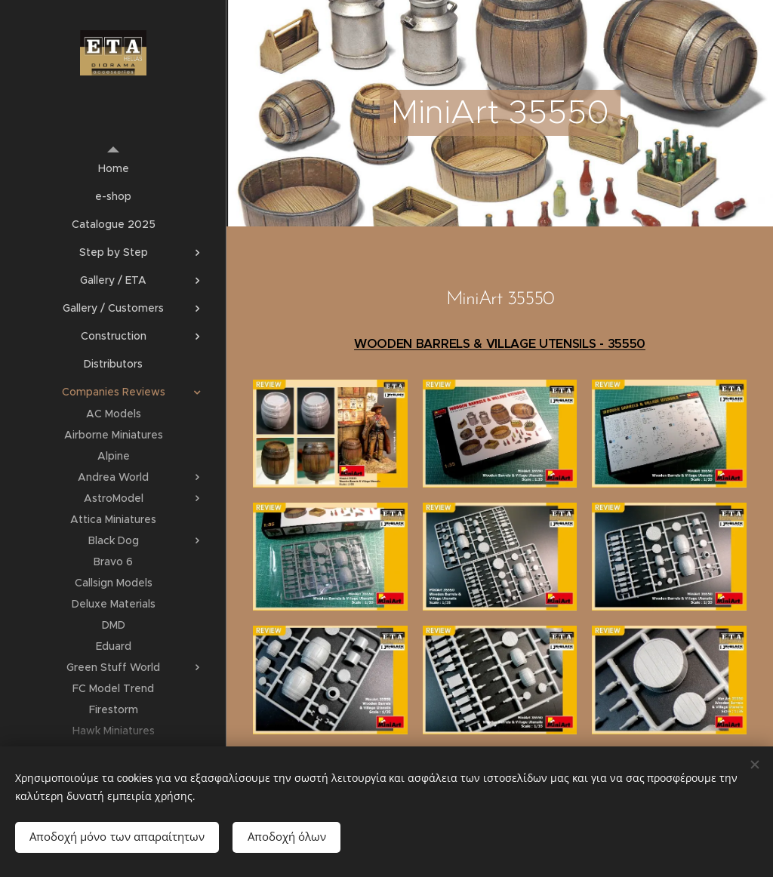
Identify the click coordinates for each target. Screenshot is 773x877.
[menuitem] (113, 168)
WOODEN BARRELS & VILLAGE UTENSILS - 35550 (499, 344)
